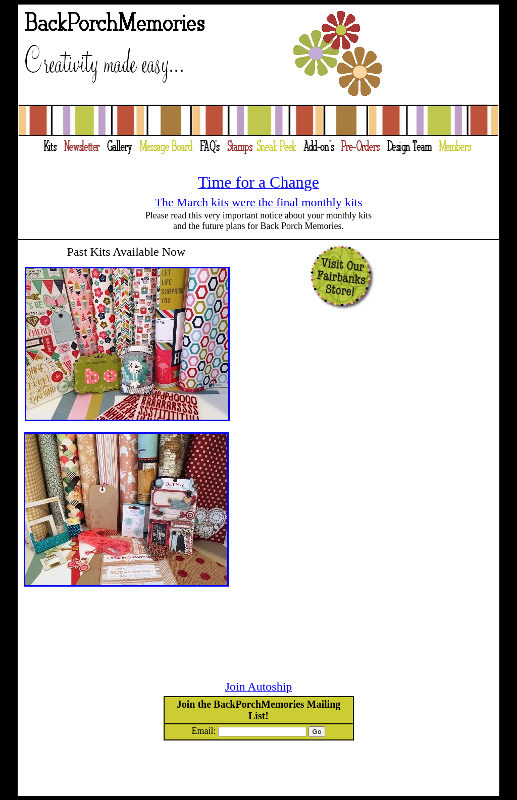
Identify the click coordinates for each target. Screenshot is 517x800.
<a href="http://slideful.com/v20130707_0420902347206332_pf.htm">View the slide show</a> (368, 457)
